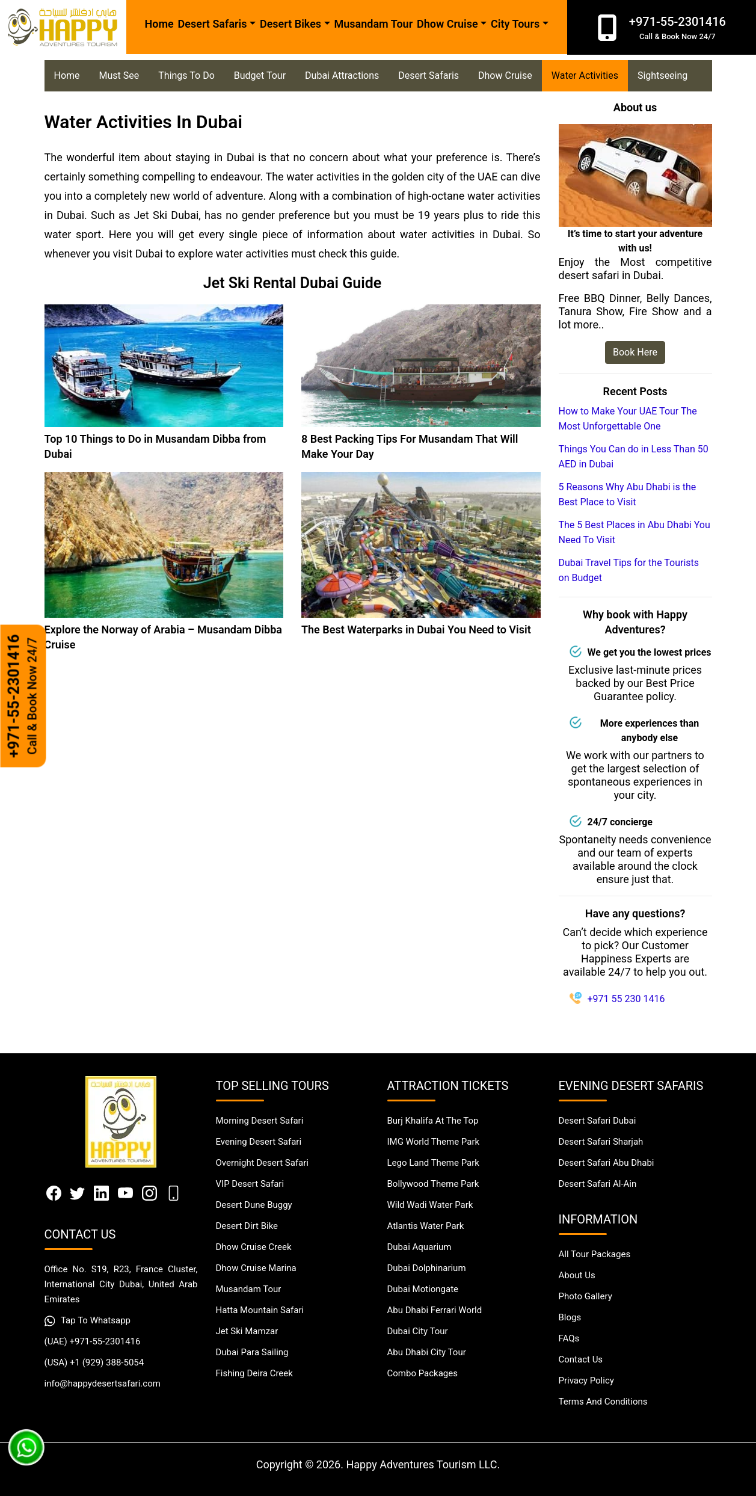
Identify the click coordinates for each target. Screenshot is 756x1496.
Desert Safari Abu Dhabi (606, 1162)
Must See (119, 75)
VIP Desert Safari (250, 1183)
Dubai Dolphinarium (426, 1268)
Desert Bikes (290, 23)
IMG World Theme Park (433, 1141)
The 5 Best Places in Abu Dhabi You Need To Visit (634, 532)
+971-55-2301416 (23, 696)
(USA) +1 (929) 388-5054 (94, 1362)
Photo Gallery (585, 1296)
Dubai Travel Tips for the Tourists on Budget (629, 570)
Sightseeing (662, 75)
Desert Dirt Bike (247, 1226)
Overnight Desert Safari (262, 1162)
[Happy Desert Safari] (63, 27)
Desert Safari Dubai (597, 1120)
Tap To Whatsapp (88, 1321)
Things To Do (186, 75)
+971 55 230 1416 (626, 999)
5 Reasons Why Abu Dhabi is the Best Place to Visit (627, 494)
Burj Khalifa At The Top (433, 1120)
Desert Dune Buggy (254, 1204)
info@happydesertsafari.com (103, 1383)
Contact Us (581, 1359)
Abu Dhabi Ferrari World (434, 1310)
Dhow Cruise (447, 23)
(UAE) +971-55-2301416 (93, 1341)
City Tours (515, 23)
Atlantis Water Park (425, 1226)
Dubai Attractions (342, 75)
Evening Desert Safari (259, 1141)
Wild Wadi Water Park (430, 1204)
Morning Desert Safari (260, 1120)
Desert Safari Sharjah (601, 1141)
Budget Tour (260, 75)
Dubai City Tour (417, 1331)
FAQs (569, 1338)
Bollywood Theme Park (433, 1183)
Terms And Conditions (603, 1401)
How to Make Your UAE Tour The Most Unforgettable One (628, 418)
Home (159, 23)
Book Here (635, 352)
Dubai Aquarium (419, 1247)
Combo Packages (422, 1373)
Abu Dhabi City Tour (426, 1352)
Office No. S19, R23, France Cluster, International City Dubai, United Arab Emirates (121, 1284)
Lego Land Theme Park (433, 1162)
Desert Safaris (428, 75)
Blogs (570, 1317)
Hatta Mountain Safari (260, 1310)
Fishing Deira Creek (254, 1373)
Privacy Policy (586, 1380)
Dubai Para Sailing (252, 1352)
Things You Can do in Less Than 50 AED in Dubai (633, 456)
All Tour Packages (595, 1254)
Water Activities (585, 75)
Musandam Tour (373, 23)
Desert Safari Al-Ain (598, 1183)
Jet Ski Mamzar (247, 1331)
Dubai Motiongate (423, 1289)
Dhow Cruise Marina (256, 1268)
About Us (577, 1275)
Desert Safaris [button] (212, 23)
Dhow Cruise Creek (254, 1247)
